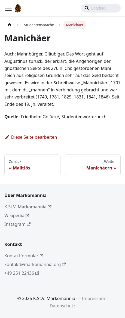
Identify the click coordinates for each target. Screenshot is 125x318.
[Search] (101, 8)
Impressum (93, 298)
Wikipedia (16, 215)
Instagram (17, 224)
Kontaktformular (23, 256)
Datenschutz (62, 306)
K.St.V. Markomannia (27, 207)
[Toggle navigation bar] (8, 8)
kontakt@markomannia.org (35, 264)
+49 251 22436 (21, 273)
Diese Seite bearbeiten (30, 137)
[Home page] (9, 25)
